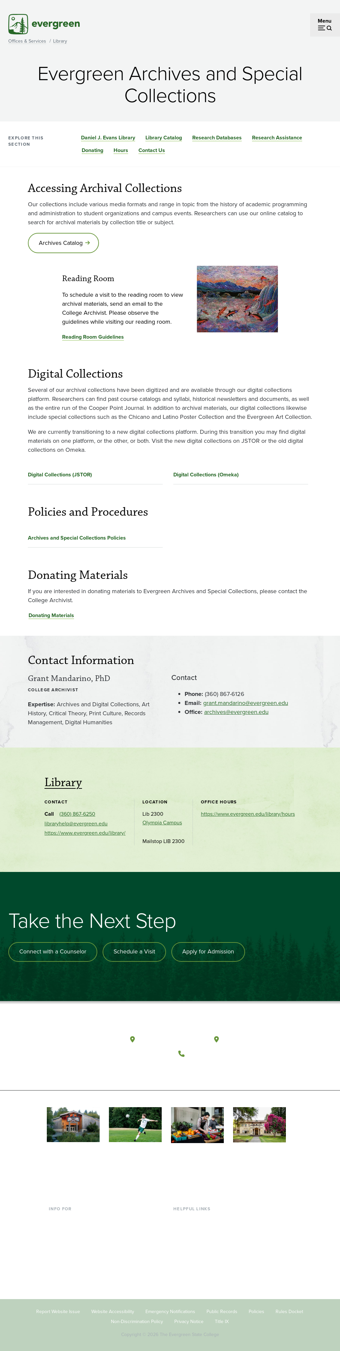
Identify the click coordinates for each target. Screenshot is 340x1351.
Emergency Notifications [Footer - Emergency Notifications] (170, 1309)
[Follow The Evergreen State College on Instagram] (214, 1069)
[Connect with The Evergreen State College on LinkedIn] (227, 1069)
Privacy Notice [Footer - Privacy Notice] (189, 1319)
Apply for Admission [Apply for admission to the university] (210, 952)
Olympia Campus (162, 823)
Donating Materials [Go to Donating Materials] (51, 615)
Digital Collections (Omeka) (206, 475)
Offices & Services (27, 41)
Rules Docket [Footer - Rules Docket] (289, 1309)
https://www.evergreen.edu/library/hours (248, 814)
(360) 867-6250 (77, 814)
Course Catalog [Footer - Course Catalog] (191, 1250)
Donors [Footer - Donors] (57, 1260)
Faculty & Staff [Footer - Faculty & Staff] (65, 1250)
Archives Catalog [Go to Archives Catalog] (61, 243)
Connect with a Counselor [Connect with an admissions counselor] (53, 952)
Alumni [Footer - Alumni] (57, 1271)
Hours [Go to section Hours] (121, 150)
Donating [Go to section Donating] (92, 150)
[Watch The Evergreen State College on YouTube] (200, 1069)
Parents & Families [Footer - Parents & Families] (70, 1239)
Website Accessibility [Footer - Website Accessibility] (112, 1309)
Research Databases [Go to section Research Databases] (217, 137)
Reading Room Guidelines (93, 337)
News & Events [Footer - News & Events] (190, 1271)
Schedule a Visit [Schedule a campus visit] (135, 952)
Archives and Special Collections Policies (77, 538)
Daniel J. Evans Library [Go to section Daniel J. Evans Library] (108, 137)
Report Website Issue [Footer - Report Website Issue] (58, 1309)
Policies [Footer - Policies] (256, 1309)
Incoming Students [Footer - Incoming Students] (70, 1228)
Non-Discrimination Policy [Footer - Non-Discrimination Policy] (137, 1319)
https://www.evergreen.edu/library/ (85, 833)
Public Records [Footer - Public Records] (222, 1309)
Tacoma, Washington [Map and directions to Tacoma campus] (254, 1038)
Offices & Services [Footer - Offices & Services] (194, 1239)
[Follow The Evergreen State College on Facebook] (186, 1069)
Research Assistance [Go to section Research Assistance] (277, 137)
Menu (324, 21)
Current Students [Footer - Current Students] (68, 1217)
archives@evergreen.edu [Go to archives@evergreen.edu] (236, 712)
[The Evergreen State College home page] (83, 1040)
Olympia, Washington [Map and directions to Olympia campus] (171, 1038)
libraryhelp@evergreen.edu (76, 824)
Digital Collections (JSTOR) (60, 475)
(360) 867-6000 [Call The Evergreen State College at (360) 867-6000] (213, 1052)
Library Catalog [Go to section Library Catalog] (163, 137)
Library (60, 41)
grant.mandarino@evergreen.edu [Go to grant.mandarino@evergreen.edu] (245, 703)
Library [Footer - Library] (181, 1217)
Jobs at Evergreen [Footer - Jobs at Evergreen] (194, 1282)
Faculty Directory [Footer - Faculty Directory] (193, 1228)
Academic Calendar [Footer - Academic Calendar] (196, 1260)
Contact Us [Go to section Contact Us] (151, 150)
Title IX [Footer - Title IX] (222, 1319)
